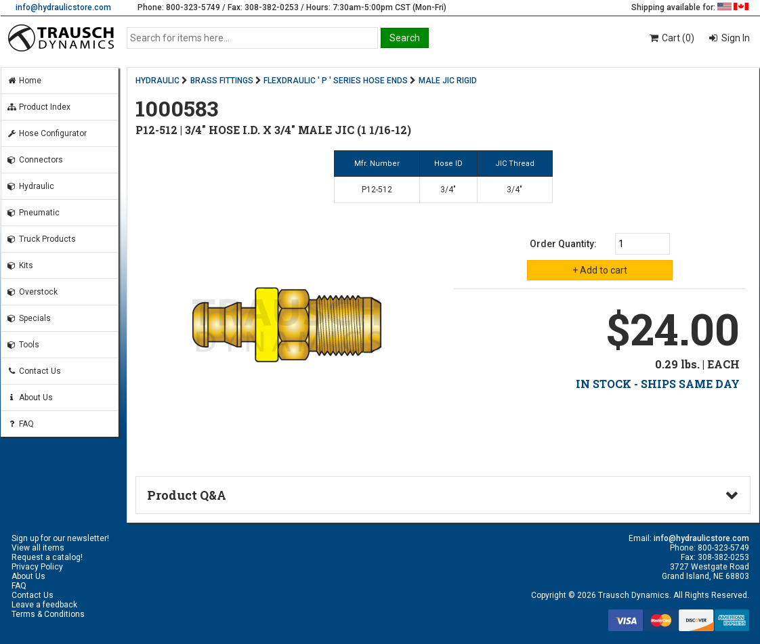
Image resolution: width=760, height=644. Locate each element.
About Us (30, 397)
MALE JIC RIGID (448, 80)
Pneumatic (33, 212)
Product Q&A (186, 495)
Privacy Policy (37, 567)
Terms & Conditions (48, 614)
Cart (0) (671, 38)
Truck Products (41, 239)
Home (24, 80)
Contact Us (34, 371)
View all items (38, 548)
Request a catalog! (47, 557)
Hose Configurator (47, 133)
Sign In (734, 38)
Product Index (38, 107)
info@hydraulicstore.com (63, 7)
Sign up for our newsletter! (60, 538)
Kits (20, 265)
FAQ (20, 424)
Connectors (35, 160)
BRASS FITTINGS (221, 80)
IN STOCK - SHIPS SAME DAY (658, 384)
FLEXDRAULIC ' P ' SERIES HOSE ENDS (335, 80)
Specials (29, 318)
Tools (23, 344)
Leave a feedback (44, 604)
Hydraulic (30, 186)
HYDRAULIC (157, 80)
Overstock (32, 292)
